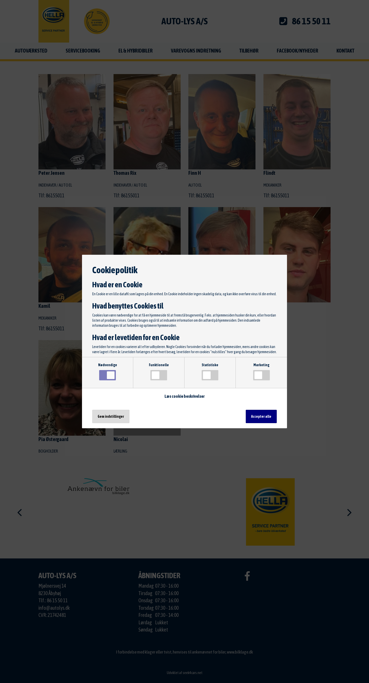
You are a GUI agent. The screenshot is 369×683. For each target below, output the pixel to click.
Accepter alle (261, 416)
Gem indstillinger (111, 416)
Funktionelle (159, 371)
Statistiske (210, 371)
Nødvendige (107, 371)
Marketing (261, 371)
